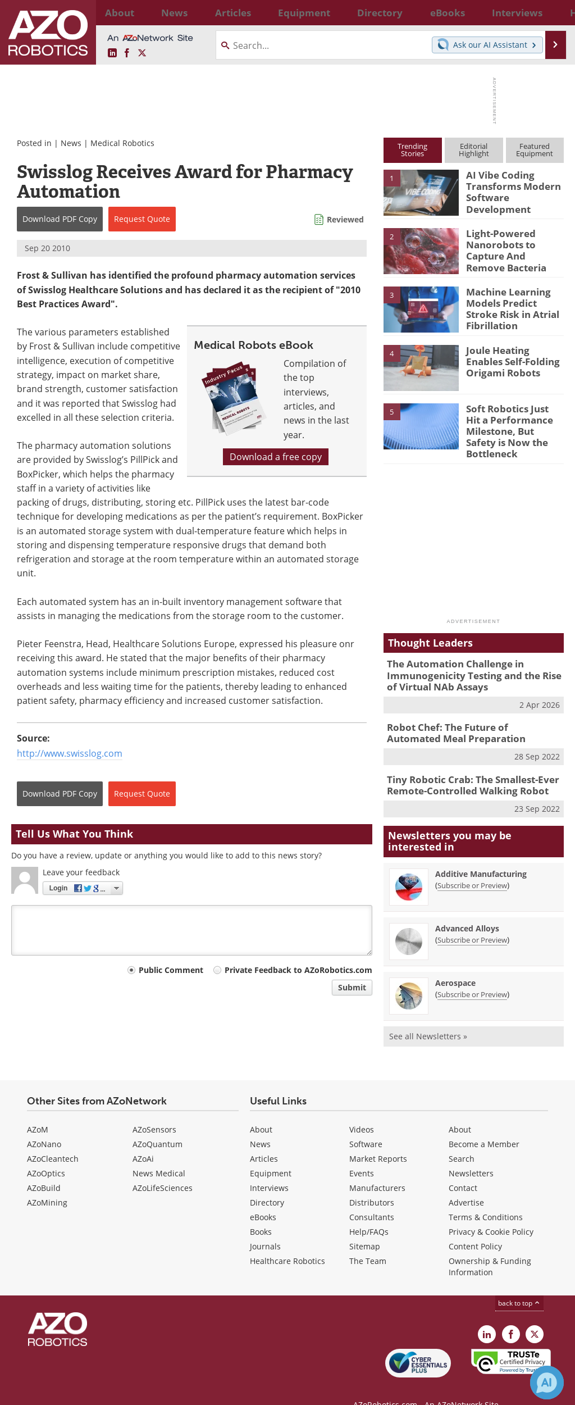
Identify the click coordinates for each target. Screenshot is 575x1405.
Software (365, 1123)
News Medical (159, 1153)
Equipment (270, 1153)
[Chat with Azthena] (547, 1382)
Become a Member (484, 1123)
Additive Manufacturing (481, 853)
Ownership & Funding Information (490, 1246)
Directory (267, 1182)
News (71, 143)
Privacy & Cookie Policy (491, 1211)
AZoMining (47, 1182)
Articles (264, 1138)
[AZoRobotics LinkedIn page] (112, 53)
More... (553, 12)
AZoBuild (44, 1167)
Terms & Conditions (486, 1197)
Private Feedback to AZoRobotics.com (298, 970)
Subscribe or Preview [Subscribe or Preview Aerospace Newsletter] (472, 974)
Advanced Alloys (467, 908)
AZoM (37, 1109)
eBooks (263, 1197)
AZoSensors (154, 1109)
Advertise (466, 1182)
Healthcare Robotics (287, 1240)
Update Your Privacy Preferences (96, 1390)
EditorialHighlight (474, 149)
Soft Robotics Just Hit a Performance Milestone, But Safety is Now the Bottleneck (514, 423)
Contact (463, 1167)
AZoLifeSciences (163, 1167)
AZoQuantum (157, 1123)
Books (261, 1211)
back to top (519, 1283)
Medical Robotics (122, 143)
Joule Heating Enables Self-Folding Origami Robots (512, 359)
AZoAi (143, 1138)
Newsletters (471, 1153)
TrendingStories (412, 149)
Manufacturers (377, 1167)
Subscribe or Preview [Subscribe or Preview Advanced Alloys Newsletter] (472, 920)
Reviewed (345, 219)
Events (361, 1153)
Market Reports (378, 1138)
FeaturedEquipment (534, 149)
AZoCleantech (53, 1138)
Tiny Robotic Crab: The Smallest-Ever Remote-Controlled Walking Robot (465, 766)
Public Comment (171, 970)
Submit (352, 987)
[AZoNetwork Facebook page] (126, 53)
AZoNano (44, 1123)
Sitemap (364, 1226)
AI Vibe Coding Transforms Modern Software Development (508, 190)
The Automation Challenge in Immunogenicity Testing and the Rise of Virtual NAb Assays (471, 662)
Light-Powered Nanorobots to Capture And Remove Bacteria (511, 248)
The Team (367, 1240)
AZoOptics (46, 1153)
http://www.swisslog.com (69, 753)
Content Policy (475, 1226)
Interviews (269, 1167)
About (261, 1109)
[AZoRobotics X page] (142, 53)
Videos (361, 1109)
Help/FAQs (369, 1211)
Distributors (371, 1182)
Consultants (371, 1197)
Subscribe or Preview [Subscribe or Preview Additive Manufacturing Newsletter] (472, 865)
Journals (265, 1226)
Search (461, 1138)
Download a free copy (276, 457)
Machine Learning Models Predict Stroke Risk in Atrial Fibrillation (512, 307)
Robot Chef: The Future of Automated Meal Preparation (466, 716)
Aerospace (455, 962)
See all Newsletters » (428, 1016)
